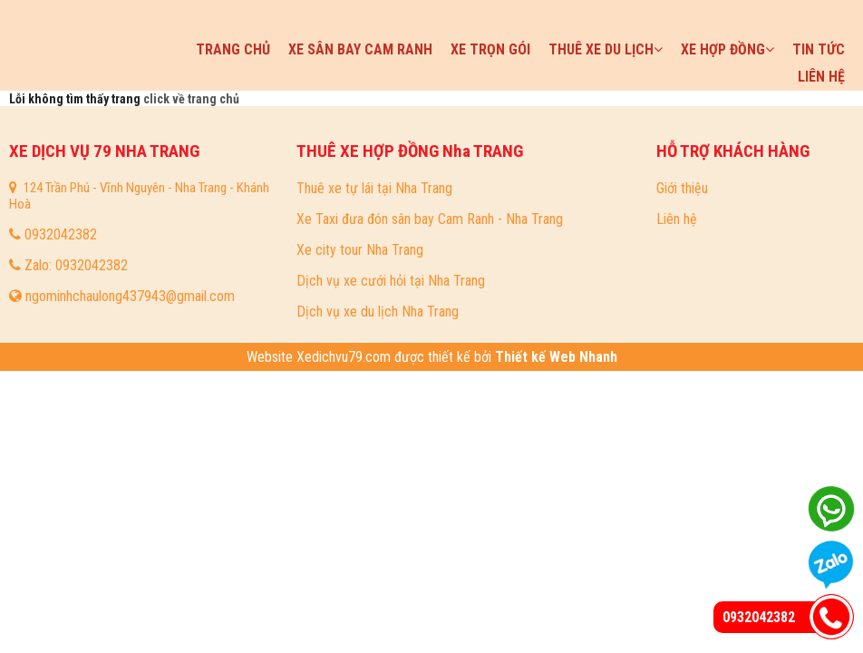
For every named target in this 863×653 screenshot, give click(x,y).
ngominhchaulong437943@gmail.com (130, 296)
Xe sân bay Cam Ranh (360, 49)
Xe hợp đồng (727, 49)
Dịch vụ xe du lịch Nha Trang (377, 311)
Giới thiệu (682, 188)
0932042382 (60, 234)
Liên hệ (821, 76)
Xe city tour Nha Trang (359, 249)
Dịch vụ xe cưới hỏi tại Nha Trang (390, 280)
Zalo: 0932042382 (76, 265)
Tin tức (818, 49)
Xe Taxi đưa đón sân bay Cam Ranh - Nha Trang (429, 219)
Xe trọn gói (490, 49)
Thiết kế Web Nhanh (554, 356)
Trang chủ (233, 49)
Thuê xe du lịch (605, 49)
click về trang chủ (191, 99)
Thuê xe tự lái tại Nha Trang (374, 188)
